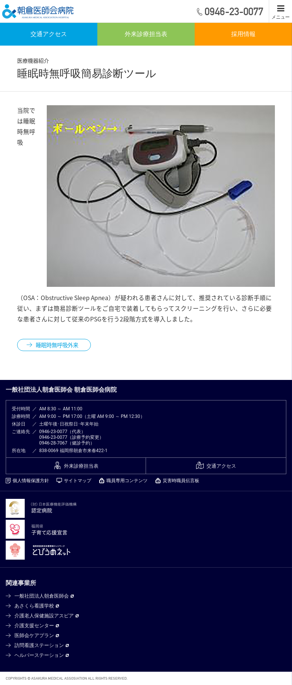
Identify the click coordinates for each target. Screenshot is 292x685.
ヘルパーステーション (39, 655)
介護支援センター (34, 625)
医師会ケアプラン (34, 635)
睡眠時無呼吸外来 (57, 345)
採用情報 (243, 34)
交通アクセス (48, 34)
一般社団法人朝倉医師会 (41, 596)
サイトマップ (77, 480)
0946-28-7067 (53, 443)
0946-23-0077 (53, 431)
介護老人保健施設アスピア (44, 616)
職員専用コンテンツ (127, 480)
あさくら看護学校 (34, 606)
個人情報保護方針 (31, 480)
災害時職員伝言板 (181, 480)
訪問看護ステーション (39, 645)
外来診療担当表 (146, 34)
